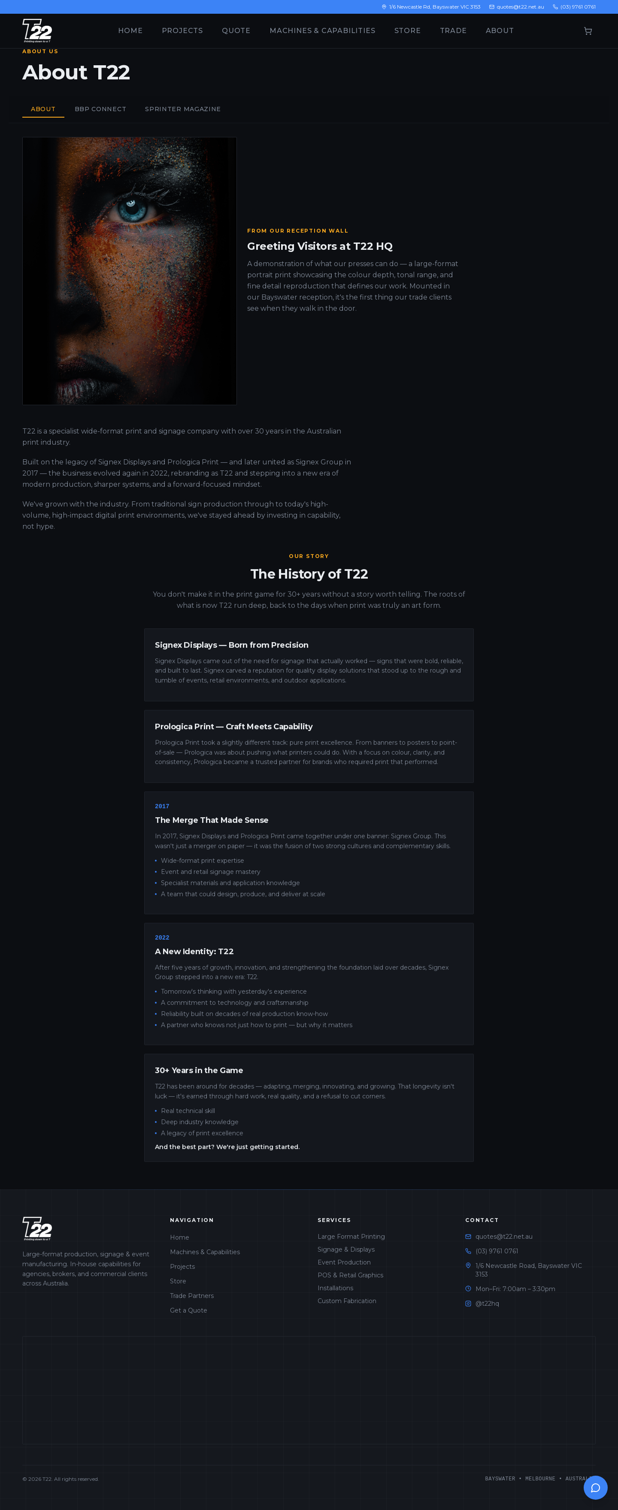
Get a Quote (188, 1310)
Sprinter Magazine (183, 109)
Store (407, 31)
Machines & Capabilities (322, 31)
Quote (236, 31)
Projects (182, 31)
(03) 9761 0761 (574, 6)
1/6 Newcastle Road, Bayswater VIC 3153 (529, 1270)
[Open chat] (596, 1488)
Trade (453, 31)
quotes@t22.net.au (516, 6)
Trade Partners (192, 1296)
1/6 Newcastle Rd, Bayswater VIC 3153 (431, 6)
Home (130, 31)
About (500, 31)
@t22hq (487, 1303)
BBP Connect (101, 109)
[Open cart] (588, 31)
